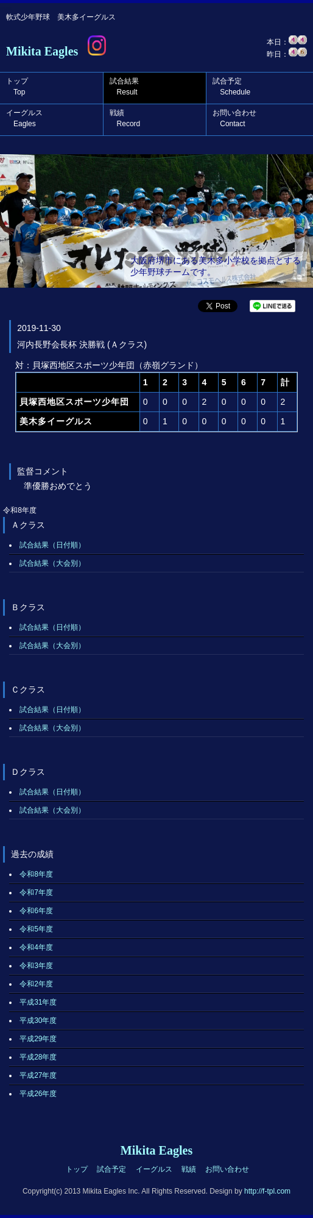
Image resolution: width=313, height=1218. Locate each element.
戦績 (125, 118)
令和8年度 (36, 874)
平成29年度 (38, 1039)
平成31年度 (38, 1002)
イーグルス (24, 118)
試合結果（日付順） (52, 545)
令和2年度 (36, 984)
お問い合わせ (234, 118)
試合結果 (124, 86)
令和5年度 (36, 929)
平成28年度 (38, 1057)
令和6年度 (36, 910)
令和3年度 (36, 965)
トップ (17, 86)
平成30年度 (38, 1020)
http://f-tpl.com (267, 1191)
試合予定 (231, 86)
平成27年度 (38, 1075)
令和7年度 (36, 892)
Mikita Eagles (42, 51)
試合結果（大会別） (52, 563)
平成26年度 (38, 1093)
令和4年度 (36, 947)
